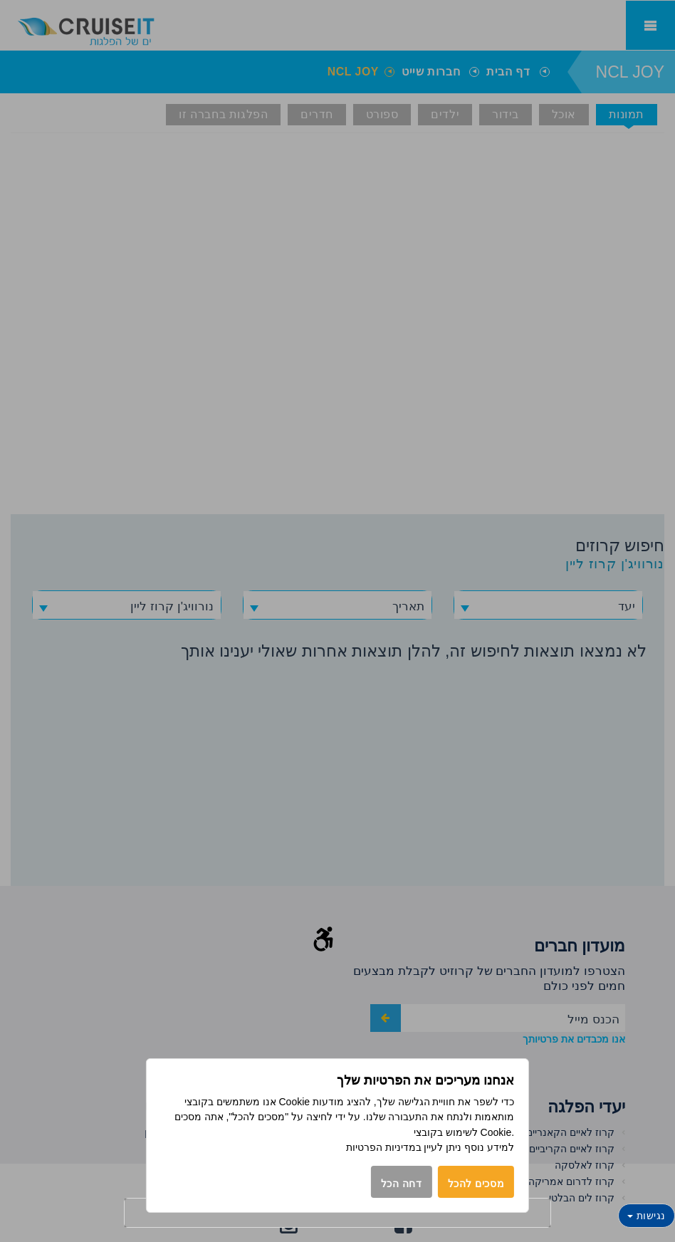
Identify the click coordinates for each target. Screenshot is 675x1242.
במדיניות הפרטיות (384, 1147)
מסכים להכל (476, 1183)
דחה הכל (401, 1183)
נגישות (646, 1215)
